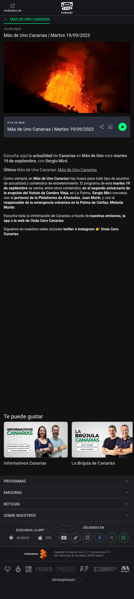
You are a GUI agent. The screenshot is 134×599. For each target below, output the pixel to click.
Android (19, 538)
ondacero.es (12, 7)
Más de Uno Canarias (77, 169)
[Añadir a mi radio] (110, 126)
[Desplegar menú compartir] (101, 126)
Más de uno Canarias (27, 19)
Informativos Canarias (25, 463)
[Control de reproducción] (122, 127)
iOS (44, 538)
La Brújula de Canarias (93, 463)
